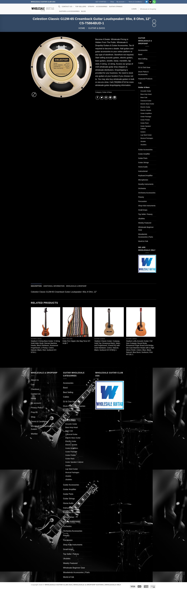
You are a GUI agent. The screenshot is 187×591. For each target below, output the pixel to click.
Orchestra (142, 188)
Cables (141, 63)
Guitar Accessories (145, 150)
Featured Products (145, 79)
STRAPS (91, 6)
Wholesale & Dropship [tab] (76, 286)
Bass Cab (143, 97)
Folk (139, 83)
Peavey (141, 197)
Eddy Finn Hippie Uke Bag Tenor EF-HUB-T (77, 342)
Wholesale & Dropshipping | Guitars (42, 427)
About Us (35, 380)
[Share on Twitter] (102, 98)
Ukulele (143, 141)
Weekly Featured (144, 223)
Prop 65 (34, 412)
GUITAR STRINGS (115, 6)
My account (121, 2)
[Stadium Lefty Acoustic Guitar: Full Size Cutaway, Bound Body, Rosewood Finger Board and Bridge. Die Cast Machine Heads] (141, 322)
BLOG (83, 11)
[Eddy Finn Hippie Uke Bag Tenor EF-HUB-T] (77, 322)
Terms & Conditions (136, 2)
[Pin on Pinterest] (110, 98)
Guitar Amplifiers (146, 113)
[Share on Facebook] (97, 98)
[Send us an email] (150, 2)
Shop (112, 2)
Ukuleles (143, 145)
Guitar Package (145, 116)
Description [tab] (36, 286)
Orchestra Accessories (146, 193)
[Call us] (154, 2)
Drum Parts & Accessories (143, 73)
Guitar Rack (144, 123)
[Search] (59, 6)
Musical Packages (146, 138)
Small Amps (142, 210)
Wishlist (34, 434)
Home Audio (143, 167)
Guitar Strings (143, 162)
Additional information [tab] (53, 286)
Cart (32, 385)
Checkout (35, 389)
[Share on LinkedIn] (115, 98)
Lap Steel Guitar (146, 135)
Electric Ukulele (145, 110)
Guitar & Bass (96, 28)
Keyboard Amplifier (145, 175)
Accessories (143, 50)
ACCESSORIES (101, 6)
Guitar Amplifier (144, 154)
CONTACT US (68, 6)
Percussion (142, 201)
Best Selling (142, 59)
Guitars (142, 132)
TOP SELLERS (80, 6)
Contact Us (35, 394)
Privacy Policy (37, 408)
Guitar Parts (142, 158)
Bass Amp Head (146, 94)
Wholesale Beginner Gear (146, 228)
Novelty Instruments (145, 184)
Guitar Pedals (145, 120)
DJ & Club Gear (144, 67)
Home (81, 28)
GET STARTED (102, 2)
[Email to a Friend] (106, 98)
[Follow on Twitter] (146, 2)
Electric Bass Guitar (147, 104)
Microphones (143, 180)
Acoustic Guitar (145, 91)
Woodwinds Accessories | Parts (145, 235)
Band (140, 54)
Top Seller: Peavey (145, 214)
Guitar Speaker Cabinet (145, 127)
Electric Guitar (145, 107)
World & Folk (143, 241)
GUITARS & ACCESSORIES (69, 11)
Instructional (143, 171)
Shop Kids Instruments (147, 206)
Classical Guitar (145, 101)
